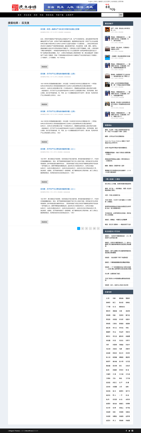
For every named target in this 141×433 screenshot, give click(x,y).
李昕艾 (128, 332)
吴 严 (120, 382)
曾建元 (121, 404)
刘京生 (121, 340)
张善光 (128, 412)
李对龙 (121, 328)
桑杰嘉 (108, 366)
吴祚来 (108, 387)
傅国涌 (115, 311)
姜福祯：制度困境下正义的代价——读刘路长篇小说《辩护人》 (120, 75)
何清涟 (115, 319)
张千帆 (128, 408)
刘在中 (128, 345)
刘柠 (107, 345)
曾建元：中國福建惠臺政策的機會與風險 (117, 262)
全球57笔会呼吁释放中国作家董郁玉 (116, 148)
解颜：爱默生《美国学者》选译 (114, 166)
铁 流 (127, 370)
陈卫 (114, 302)
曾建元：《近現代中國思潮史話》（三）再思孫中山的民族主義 (118, 237)
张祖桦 (108, 412)
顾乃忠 (128, 315)
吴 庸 (127, 382)
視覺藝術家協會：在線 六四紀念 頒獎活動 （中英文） (117, 153)
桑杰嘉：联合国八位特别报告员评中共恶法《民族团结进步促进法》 (120, 104)
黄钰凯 (108, 323)
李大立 (115, 328)
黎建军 (108, 332)
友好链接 (114, 1)
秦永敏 (115, 361)
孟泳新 (108, 353)
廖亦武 (121, 336)
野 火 (114, 395)
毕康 (114, 298)
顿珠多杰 (122, 307)
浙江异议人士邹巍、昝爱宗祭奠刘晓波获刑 (118, 184)
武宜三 (115, 382)
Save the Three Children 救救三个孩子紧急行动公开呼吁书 (117, 142)
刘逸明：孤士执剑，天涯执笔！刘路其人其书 (120, 48)
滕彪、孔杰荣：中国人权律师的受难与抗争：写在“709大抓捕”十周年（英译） (117, 130)
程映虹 (128, 302)
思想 (36, 15)
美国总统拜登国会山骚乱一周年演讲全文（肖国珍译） (117, 160)
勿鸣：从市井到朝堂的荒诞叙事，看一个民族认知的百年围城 (120, 84)
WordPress (29, 431)
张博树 (128, 404)
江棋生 (115, 323)
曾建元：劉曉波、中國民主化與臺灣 (116, 220)
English (90, 1)
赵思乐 (108, 420)
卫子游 (128, 378)
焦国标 (128, 323)
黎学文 (108, 336)
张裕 (114, 412)
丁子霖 (108, 307)
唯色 (120, 378)
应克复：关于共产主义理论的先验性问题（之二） (58, 149)
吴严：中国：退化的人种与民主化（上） (120, 29)
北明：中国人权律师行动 (112, 195)
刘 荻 (114, 340)
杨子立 (128, 391)
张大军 (108, 408)
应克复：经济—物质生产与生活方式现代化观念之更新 (60, 29)
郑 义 (114, 420)
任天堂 (128, 361)
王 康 (114, 374)
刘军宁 (128, 340)
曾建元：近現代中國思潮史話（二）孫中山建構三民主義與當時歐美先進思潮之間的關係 (118, 244)
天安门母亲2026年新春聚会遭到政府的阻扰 (117, 279)
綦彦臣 (128, 357)
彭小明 (121, 361)
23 (94, 228)
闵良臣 (115, 353)
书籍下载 (60, 15)
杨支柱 (108, 395)
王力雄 (121, 374)
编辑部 (101, 1)
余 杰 (120, 399)
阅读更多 (44, 67)
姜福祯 (121, 323)
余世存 (128, 399)
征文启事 (107, 1)
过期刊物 (120, 1)
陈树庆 (108, 302)
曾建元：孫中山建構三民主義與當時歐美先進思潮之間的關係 (118, 252)
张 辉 (114, 408)
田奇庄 (121, 370)
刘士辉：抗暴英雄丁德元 (112, 274)
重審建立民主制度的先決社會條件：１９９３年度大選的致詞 (118, 171)
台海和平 (70, 15)
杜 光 (114, 307)
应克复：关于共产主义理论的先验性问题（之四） (58, 74)
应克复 (115, 399)
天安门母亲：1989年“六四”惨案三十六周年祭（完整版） (118, 201)
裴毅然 (121, 357)
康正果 (108, 328)
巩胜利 (121, 315)
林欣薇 (108, 340)
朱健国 (128, 420)
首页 (20, 15)
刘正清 (108, 349)
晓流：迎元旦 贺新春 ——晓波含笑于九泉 (118, 224)
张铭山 (121, 408)
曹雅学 (128, 298)
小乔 (120, 387)
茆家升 (128, 349)
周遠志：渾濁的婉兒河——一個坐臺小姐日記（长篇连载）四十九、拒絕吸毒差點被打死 (120, 66)
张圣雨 (108, 416)
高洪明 (128, 311)
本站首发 (28, 15)
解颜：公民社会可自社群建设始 (114, 136)
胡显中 (128, 319)
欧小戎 (108, 357)
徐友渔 (108, 391)
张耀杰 (115, 416)
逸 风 (107, 399)
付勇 (120, 311)
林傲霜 (128, 336)
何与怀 (121, 319)
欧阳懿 (115, 357)
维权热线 (50, 15)
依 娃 (127, 395)
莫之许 (121, 353)
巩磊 (114, 315)
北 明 (107, 298)
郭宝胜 (108, 319)
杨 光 (114, 391)
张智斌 (121, 412)
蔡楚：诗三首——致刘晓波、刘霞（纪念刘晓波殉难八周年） (118, 189)
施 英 (107, 370)
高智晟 (108, 315)
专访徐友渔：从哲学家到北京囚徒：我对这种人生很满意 (118, 214)
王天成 (128, 374)
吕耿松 (115, 349)
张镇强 (121, 416)
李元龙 (115, 336)
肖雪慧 (115, 387)
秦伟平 (108, 361)
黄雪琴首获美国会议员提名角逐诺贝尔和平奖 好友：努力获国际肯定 (118, 207)
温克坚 (108, 382)
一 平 (120, 395)
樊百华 (108, 311)
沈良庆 (128, 366)
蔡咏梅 (121, 298)
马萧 (120, 349)
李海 (127, 328)
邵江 (120, 366)
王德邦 (108, 374)
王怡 (114, 378)
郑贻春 (121, 420)
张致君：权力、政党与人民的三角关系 (116, 285)
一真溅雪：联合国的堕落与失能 (120, 56)
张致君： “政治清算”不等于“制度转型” (116, 257)
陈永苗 (121, 302)
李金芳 (121, 332)
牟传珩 (128, 353)
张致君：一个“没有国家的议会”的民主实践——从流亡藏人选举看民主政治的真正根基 (118, 268)
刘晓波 (121, 345)
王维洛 (108, 378)
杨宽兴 (121, 391)
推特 (95, 1)
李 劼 (114, 332)
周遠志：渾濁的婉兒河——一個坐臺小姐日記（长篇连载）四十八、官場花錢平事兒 (120, 93)
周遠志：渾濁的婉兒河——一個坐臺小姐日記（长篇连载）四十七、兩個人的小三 (120, 114)
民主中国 (46, 32)
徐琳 (127, 387)
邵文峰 (115, 366)
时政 (42, 15)
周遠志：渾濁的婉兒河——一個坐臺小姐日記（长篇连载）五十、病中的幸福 (120, 38)
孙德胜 (115, 370)
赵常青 (128, 416)
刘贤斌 (115, 345)
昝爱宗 (108, 404)
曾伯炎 (115, 404)
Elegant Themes (14, 431)
